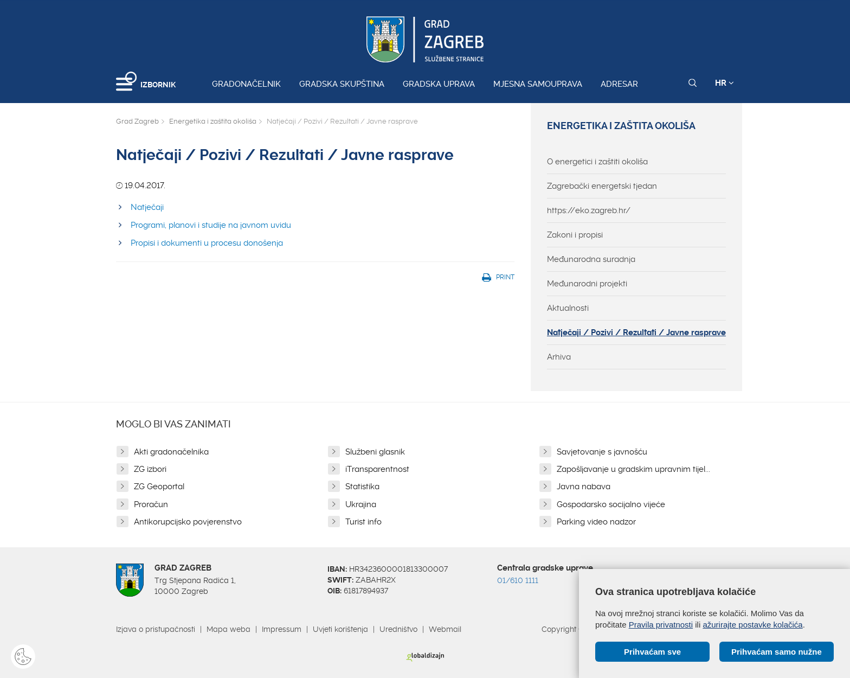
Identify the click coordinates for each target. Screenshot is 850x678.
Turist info (363, 522)
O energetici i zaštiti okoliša (597, 162)
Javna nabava (583, 486)
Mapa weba (228, 629)
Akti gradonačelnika (171, 452)
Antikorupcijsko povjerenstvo (188, 522)
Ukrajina (360, 504)
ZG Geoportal (159, 486)
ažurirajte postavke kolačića (752, 624)
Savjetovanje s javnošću (602, 452)
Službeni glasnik (375, 452)
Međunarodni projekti (587, 284)
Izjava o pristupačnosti (155, 629)
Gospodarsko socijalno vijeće (611, 504)
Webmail (445, 629)
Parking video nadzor (596, 522)
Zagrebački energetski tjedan (602, 186)
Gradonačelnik (246, 84)
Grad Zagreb (137, 121)
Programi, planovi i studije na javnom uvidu (211, 225)
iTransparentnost (377, 469)
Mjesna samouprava (537, 84)
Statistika (362, 486)
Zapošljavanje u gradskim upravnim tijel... (633, 469)
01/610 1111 (517, 580)
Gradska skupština (341, 84)
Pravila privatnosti (661, 624)
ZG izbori (150, 469)
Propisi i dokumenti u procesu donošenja (207, 243)
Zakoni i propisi (575, 235)
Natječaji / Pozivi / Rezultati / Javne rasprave (636, 332)
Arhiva (559, 357)
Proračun (151, 504)
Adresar (619, 84)
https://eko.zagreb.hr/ (588, 210)
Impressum (281, 629)
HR (724, 83)
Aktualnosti (568, 308)
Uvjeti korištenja (340, 629)
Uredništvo (398, 629)
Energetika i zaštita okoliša (212, 121)
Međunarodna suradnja (591, 259)
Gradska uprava (439, 84)
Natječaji (147, 207)
